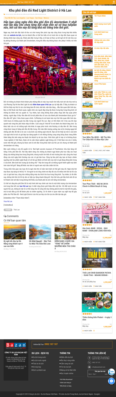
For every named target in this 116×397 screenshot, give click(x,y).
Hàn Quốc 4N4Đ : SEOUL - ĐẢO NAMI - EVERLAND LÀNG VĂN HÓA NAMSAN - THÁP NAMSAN (96, 230)
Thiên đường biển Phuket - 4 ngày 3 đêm (97, 318)
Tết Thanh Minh (100, 16)
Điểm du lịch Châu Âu (29, 14)
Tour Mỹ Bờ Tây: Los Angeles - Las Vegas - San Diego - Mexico (27, 18)
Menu (113, 3)
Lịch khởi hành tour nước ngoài (101, 103)
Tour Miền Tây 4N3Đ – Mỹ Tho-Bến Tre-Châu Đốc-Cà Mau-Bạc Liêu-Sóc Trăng (96, 139)
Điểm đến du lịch (18, 14)
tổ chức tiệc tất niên (101, 48)
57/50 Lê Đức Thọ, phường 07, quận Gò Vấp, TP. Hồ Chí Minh (101, 358)
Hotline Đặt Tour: (39, 344)
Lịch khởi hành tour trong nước (101, 33)
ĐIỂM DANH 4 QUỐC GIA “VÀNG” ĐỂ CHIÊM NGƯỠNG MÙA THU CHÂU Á (65, 245)
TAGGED (8, 210)
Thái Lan (16, 210)
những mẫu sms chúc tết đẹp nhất (102, 41)
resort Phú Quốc (100, 84)
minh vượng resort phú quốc (102, 25)
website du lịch (15, 35)
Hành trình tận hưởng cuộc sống (8, 3)
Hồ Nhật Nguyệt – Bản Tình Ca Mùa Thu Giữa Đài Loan (40, 242)
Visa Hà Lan (8, 201)
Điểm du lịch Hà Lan (40, 14)
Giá (111, 144)
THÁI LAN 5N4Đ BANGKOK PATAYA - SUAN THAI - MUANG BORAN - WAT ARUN (96, 275)
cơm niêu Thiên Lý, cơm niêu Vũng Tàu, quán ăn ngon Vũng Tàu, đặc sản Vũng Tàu (103, 95)
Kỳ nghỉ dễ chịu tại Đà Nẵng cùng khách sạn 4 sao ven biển (13, 243)
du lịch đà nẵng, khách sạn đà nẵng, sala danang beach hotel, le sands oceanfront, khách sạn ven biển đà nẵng (102, 75)
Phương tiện (85, 144)
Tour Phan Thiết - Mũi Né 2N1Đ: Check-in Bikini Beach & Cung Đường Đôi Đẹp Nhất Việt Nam (95, 186)
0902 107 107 (96, 362)
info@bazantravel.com (98, 367)
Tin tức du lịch (9, 14)
